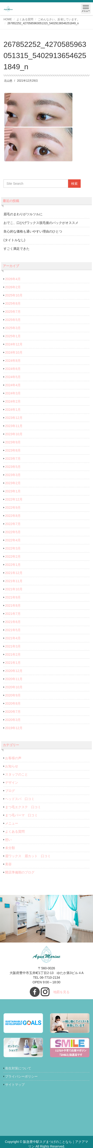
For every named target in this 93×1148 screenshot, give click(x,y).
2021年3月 (13, 646)
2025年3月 (13, 328)
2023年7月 (13, 458)
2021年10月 (14, 589)
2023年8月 (13, 450)
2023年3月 (13, 475)
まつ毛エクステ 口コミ (23, 807)
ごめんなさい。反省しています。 (59, 19)
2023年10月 (14, 434)
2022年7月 (13, 524)
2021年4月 (13, 638)
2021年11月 (14, 581)
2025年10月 (14, 295)
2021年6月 (13, 622)
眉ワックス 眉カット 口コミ (28, 856)
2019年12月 (14, 728)
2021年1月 (13, 662)
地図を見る (61, 992)
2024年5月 (13, 377)
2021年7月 (13, 614)
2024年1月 (13, 409)
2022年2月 (13, 556)
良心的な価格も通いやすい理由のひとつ (32, 231)
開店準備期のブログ (19, 872)
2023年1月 (13, 491)
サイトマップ (15, 1084)
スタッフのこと (16, 774)
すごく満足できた (16, 248)
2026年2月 (13, 287)
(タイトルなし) (14, 240)
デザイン (11, 782)
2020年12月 (14, 671)
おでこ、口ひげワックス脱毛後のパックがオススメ (40, 223)
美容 (8, 864)
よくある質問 (25, 19)
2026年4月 (13, 279)
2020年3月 (13, 720)
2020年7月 (13, 711)
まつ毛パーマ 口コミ (21, 815)
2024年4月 (13, 385)
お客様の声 (13, 758)
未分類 (10, 848)
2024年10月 (14, 352)
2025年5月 (13, 320)
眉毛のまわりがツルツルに (23, 214)
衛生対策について (18, 1068)
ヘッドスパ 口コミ (19, 799)
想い (8, 840)
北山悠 (8, 80)
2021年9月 (13, 597)
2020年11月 (14, 679)
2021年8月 (13, 605)
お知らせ (11, 766)
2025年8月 (13, 303)
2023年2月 (13, 483)
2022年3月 (13, 548)
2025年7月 (13, 311)
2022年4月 (13, 540)
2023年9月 (13, 442)
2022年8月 (13, 516)
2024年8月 (13, 360)
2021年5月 (13, 630)
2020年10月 (14, 687)
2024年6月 (13, 369)
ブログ (10, 791)
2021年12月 (14, 573)
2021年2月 (13, 654)
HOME (7, 19)
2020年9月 (13, 695)
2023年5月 (13, 467)
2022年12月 (14, 499)
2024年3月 (13, 393)
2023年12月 (14, 418)
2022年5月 (13, 532)
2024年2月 (13, 401)
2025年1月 (13, 336)
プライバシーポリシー (21, 1076)
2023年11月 (14, 426)
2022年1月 (13, 565)
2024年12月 (14, 344)
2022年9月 (13, 507)
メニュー (11, 823)
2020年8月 (13, 703)
